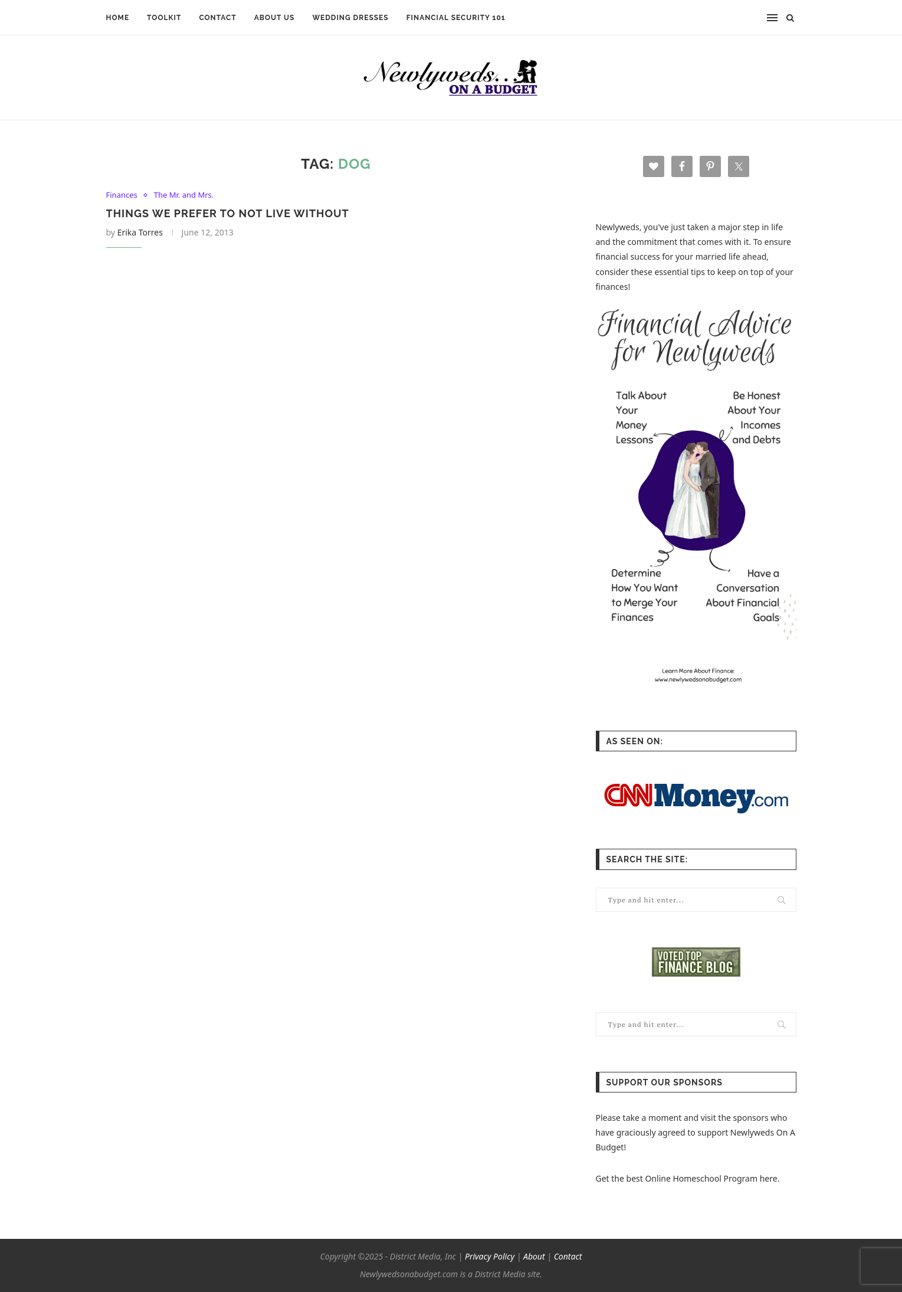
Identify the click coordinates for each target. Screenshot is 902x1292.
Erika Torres (140, 232)
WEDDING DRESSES (350, 18)
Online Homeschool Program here (711, 1178)
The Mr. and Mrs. (184, 195)
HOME (118, 18)
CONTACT (217, 18)
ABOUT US (274, 18)
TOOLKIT (164, 18)
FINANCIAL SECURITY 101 (456, 18)
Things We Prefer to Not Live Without (227, 213)
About (534, 1256)
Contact (568, 1256)
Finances (121, 195)
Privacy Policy (489, 1256)
